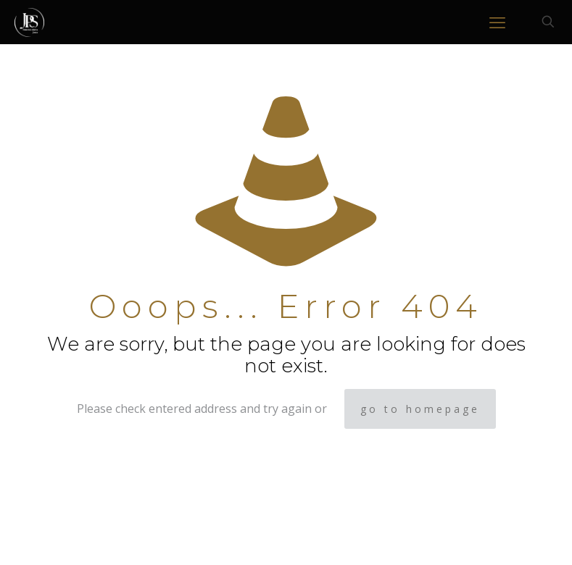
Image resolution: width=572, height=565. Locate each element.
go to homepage (420, 409)
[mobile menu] (497, 21)
